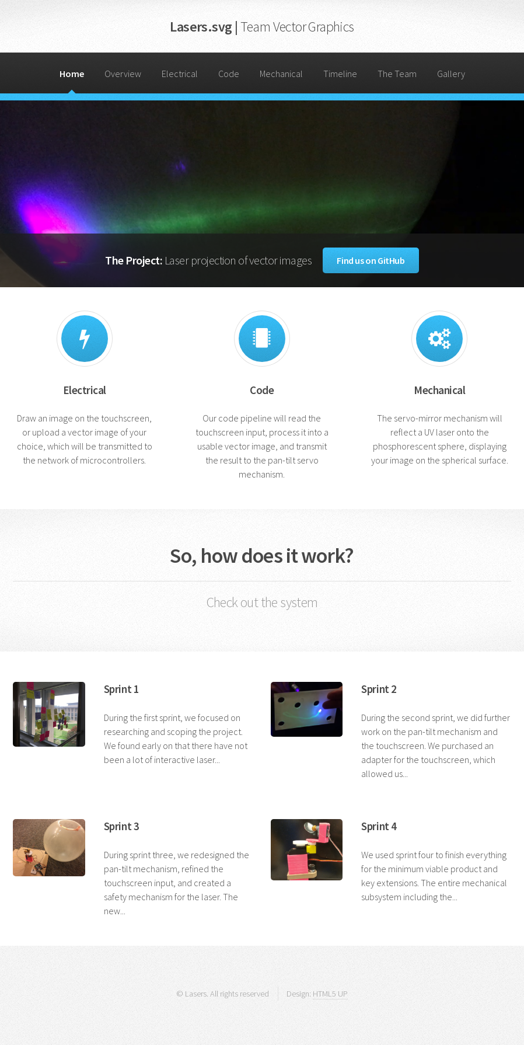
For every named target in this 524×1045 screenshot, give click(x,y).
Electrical (180, 73)
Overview (122, 73)
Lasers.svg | (262, 27)
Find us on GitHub (370, 260)
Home (72, 73)
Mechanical (281, 73)
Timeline (340, 73)
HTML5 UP (330, 993)
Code (228, 73)
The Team (397, 73)
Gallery (451, 73)
